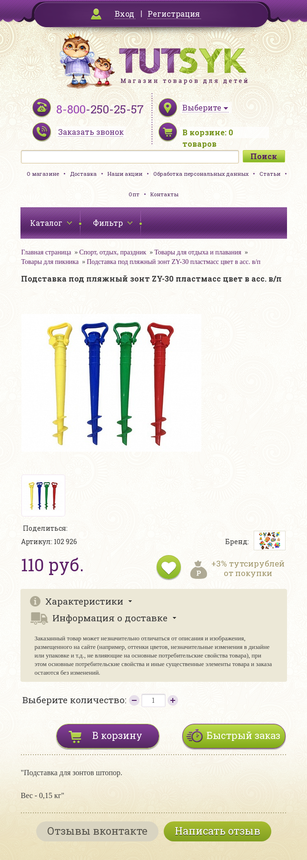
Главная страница (46, 252)
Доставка (83, 173)
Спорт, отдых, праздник (112, 252)
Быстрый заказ (243, 735)
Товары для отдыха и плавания (197, 252)
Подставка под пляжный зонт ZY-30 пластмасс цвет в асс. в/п (173, 261)
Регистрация (174, 14)
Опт (134, 194)
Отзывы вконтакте (97, 831)
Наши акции (125, 173)
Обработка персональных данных (200, 173)
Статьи (269, 173)
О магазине (43, 173)
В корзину (117, 735)
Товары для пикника (50, 261)
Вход (124, 14)
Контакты (164, 194)
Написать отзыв (217, 831)
